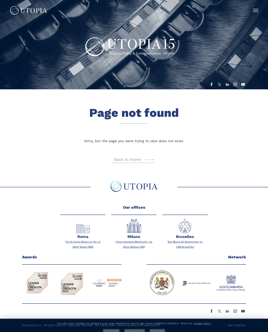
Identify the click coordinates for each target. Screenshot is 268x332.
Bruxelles (185, 236)
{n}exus (241, 325)
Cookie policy (150, 325)
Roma (82, 236)
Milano (134, 236)
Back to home (134, 159)
